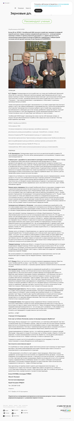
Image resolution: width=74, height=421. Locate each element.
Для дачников (25, 405)
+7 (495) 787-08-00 (64, 406)
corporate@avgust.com (67, 407)
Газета (20, 405)
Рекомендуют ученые (37, 21)
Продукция (21, 8)
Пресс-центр (5, 405)
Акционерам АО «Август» (21, 406)
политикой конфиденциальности (50, 6)
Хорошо (38, 10)
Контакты (16, 405)
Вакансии (11, 405)
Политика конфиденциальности (9, 406)
